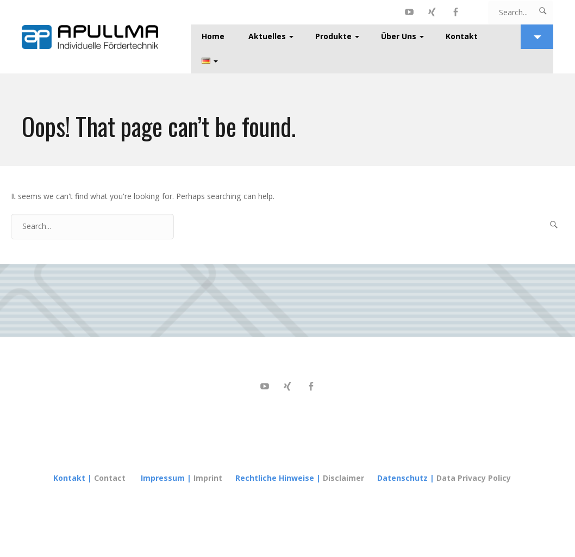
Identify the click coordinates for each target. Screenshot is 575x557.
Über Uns (398, 36)
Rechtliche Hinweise (274, 478)
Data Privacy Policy (473, 478)
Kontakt (462, 36)
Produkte (333, 36)
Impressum (163, 478)
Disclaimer (343, 478)
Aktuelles (267, 36)
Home (213, 36)
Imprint (208, 478)
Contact (110, 478)
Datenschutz (402, 478)
